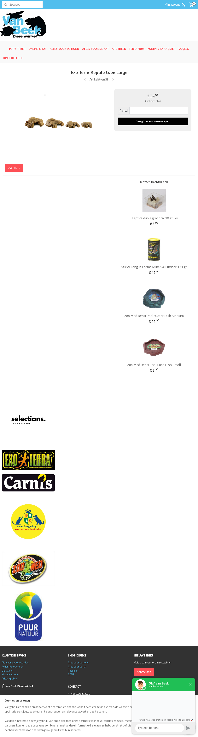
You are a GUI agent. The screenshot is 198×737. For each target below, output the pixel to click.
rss (121, 729)
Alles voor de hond (78, 662)
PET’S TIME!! (17, 49)
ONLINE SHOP (38, 49)
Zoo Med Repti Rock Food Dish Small (154, 364)
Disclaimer (8, 671)
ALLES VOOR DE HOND (64, 49)
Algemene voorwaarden (15, 662)
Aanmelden (144, 672)
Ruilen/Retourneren (12, 666)
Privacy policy (9, 678)
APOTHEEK (119, 49)
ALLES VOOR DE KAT (95, 49)
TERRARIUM (136, 49)
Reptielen (73, 671)
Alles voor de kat (77, 666)
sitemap (114, 729)
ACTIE (71, 674)
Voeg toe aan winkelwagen (153, 121)
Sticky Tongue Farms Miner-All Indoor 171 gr (154, 266)
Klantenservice (10, 674)
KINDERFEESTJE (13, 58)
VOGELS (183, 49)
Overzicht (14, 167)
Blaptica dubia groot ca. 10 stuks (154, 218)
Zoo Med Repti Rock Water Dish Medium (154, 315)
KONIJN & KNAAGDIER (161, 49)
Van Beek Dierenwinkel (17, 686)
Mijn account (175, 4)
